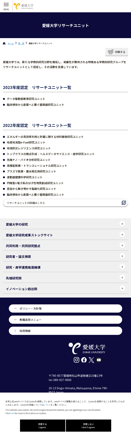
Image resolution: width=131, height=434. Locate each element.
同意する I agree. (42, 425)
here (12, 413)
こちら (47, 404)
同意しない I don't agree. (88, 425)
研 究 (21, 43)
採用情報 (25, 331)
